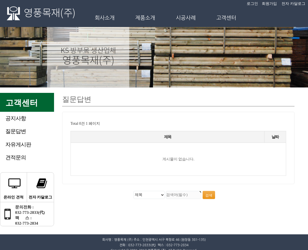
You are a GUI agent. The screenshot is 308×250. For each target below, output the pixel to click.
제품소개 (145, 18)
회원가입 (269, 4)
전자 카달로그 (293, 4)
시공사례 (186, 18)
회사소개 (105, 18)
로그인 (252, 4)
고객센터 (226, 18)
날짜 (275, 136)
